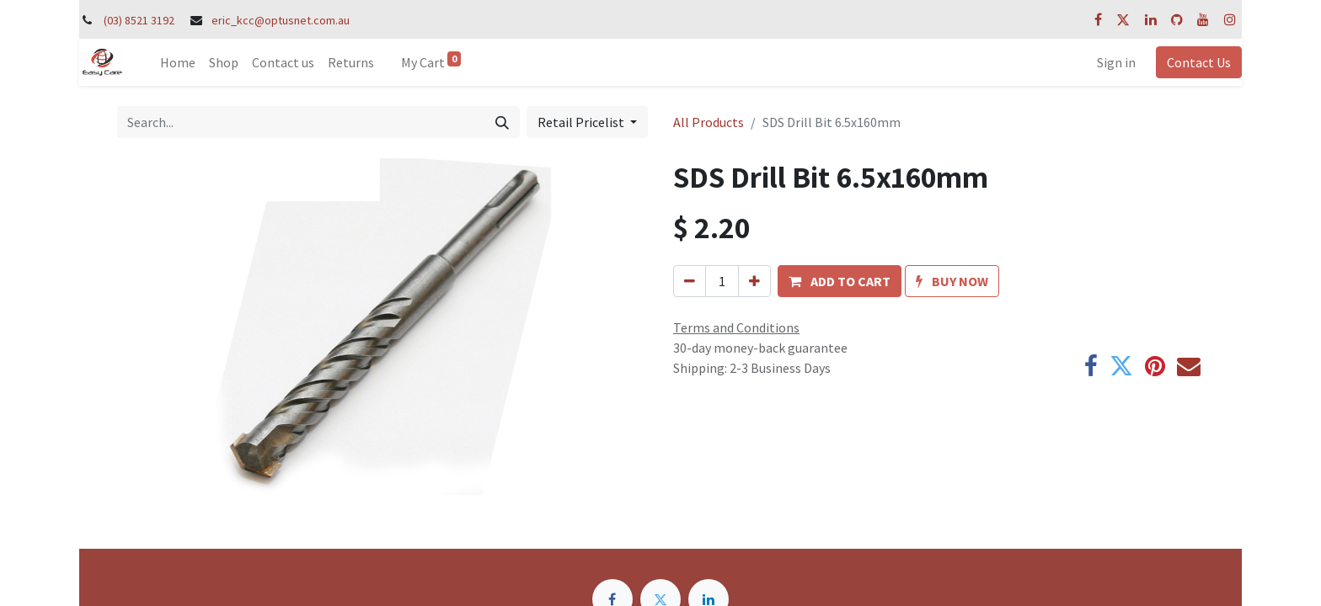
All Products (708, 122)
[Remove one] (689, 281)
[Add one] (754, 281)
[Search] (502, 122)
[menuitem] (177, 62)
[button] (839, 281)
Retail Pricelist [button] (582, 122)
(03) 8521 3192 (139, 20)
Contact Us (1199, 62)
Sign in (1116, 62)
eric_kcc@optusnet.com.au (280, 20)
